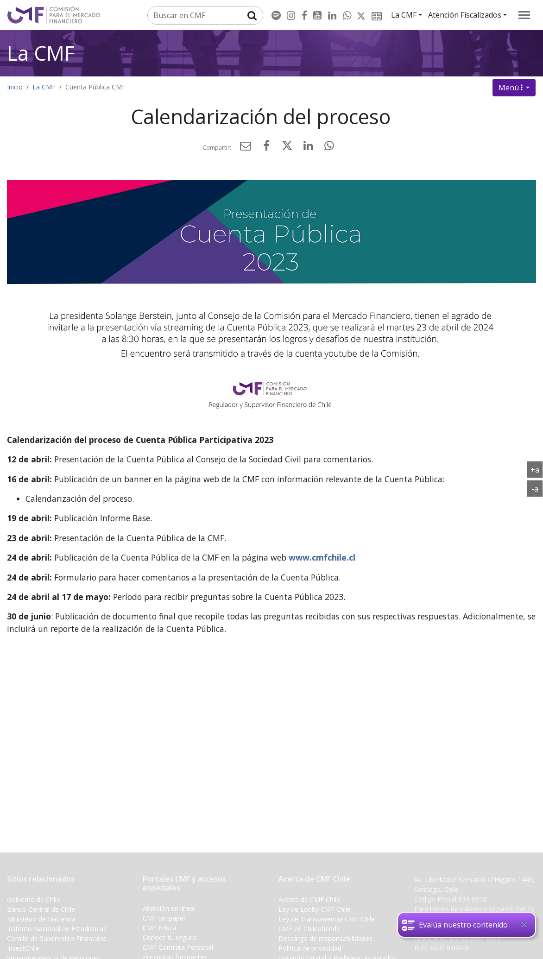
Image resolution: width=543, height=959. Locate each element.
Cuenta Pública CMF (95, 86)
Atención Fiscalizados (464, 15)
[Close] (524, 924)
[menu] (524, 15)
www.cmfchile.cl (322, 557)
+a (536, 469)
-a (537, 488)
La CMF (404, 15)
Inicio (15, 86)
